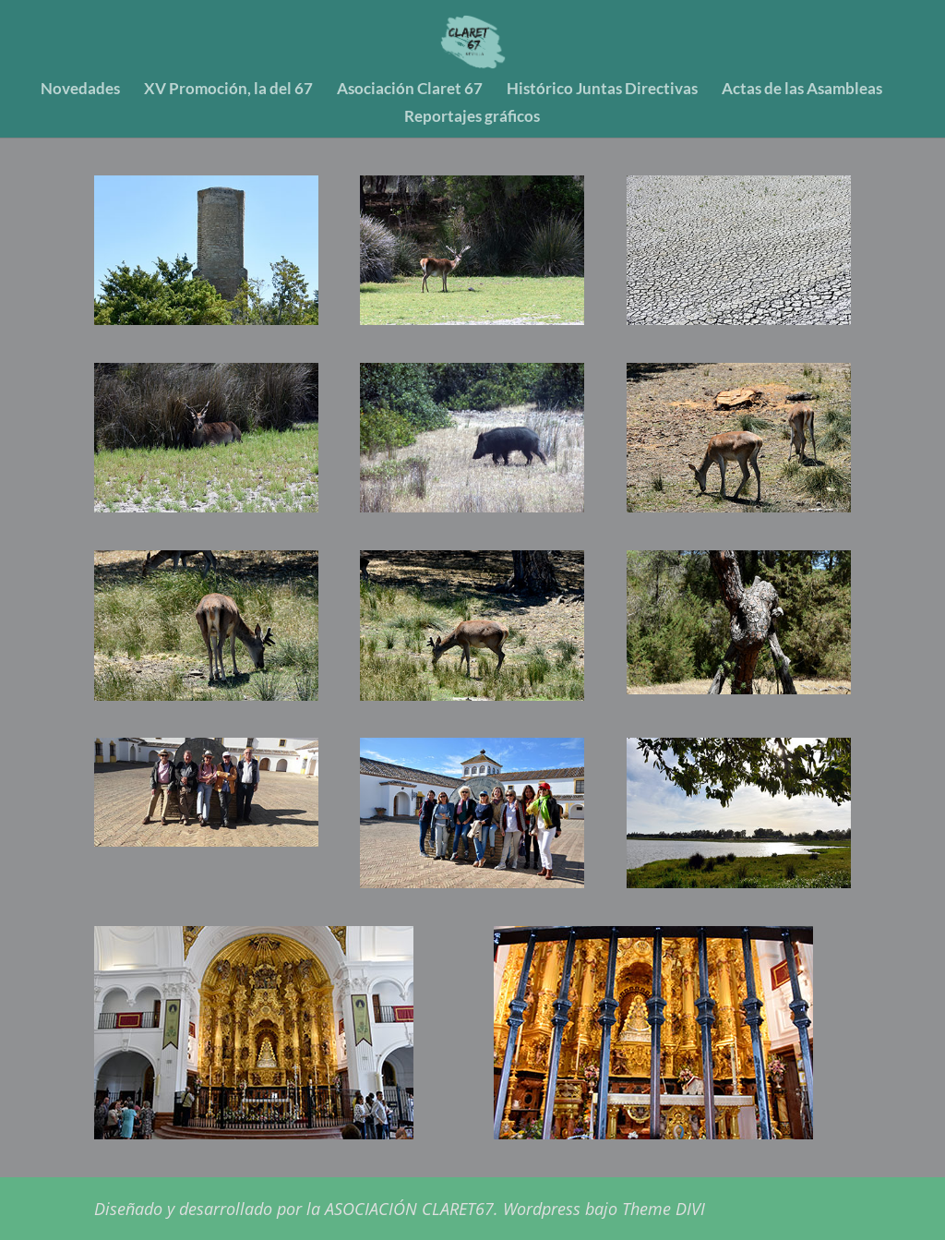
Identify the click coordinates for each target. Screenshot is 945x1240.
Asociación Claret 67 (410, 90)
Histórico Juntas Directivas (602, 90)
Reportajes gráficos (472, 118)
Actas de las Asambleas (802, 90)
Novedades (80, 90)
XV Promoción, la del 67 (228, 90)
